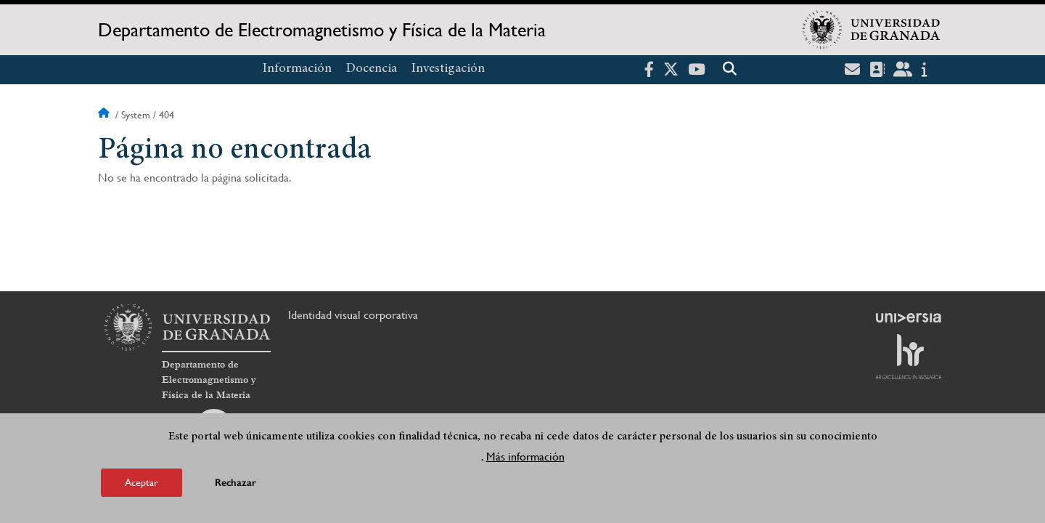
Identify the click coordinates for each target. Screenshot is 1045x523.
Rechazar (235, 483)
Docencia (371, 69)
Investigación (448, 69)
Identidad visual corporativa (353, 315)
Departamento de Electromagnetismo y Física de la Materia (322, 29)
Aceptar (141, 482)
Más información (525, 456)
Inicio (105, 115)
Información (297, 69)
